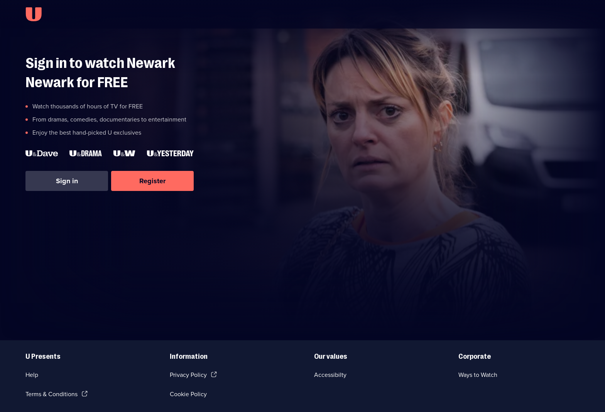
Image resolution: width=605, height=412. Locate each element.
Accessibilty (330, 374)
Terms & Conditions (51, 394)
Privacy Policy (188, 374)
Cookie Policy (188, 394)
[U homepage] (33, 14)
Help (31, 374)
